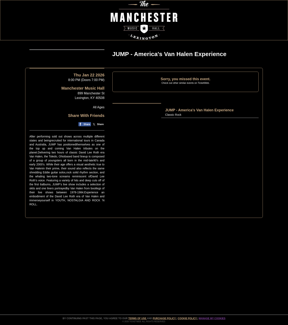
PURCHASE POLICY (164, 318)
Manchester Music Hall (83, 144)
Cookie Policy (187, 318)
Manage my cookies (212, 318)
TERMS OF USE (137, 318)
